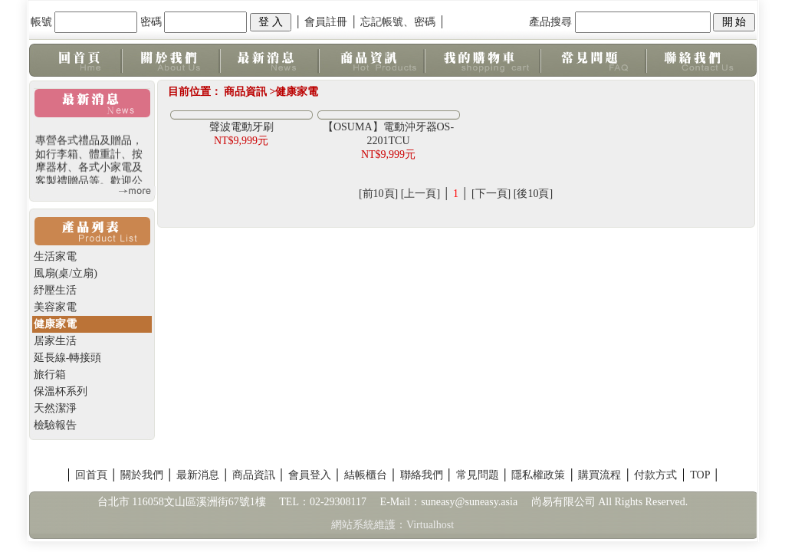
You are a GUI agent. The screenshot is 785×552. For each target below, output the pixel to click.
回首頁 (91, 475)
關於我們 (141, 475)
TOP (700, 475)
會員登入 (309, 475)
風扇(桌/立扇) (65, 273)
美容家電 (55, 307)
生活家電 (55, 256)
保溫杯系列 (60, 391)
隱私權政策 (538, 475)
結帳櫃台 (365, 475)
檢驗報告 (55, 425)
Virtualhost (430, 525)
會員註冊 (325, 22)
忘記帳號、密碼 (397, 22)
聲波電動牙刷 (241, 127)
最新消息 (197, 475)
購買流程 (599, 475)
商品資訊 (253, 475)
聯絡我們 (421, 475)
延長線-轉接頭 (68, 357)
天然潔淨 (55, 408)
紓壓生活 (55, 290)
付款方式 (655, 475)
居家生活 (55, 341)
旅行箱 (50, 374)
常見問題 (477, 475)
